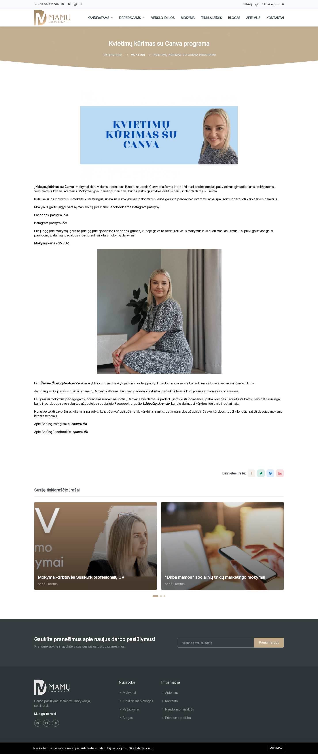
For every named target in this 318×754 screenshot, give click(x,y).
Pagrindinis (113, 55)
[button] (155, 596)
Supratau (275, 747)
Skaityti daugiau (140, 748)
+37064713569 (48, 4)
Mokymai (188, 18)
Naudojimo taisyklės (177, 709)
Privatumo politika (176, 718)
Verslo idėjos (163, 18)
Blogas (234, 18)
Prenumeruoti (269, 642)
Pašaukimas (129, 709)
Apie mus (253, 18)
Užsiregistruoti (273, 4)
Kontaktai (275, 18)
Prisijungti (251, 4)
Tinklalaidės (211, 18)
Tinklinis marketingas (136, 701)
